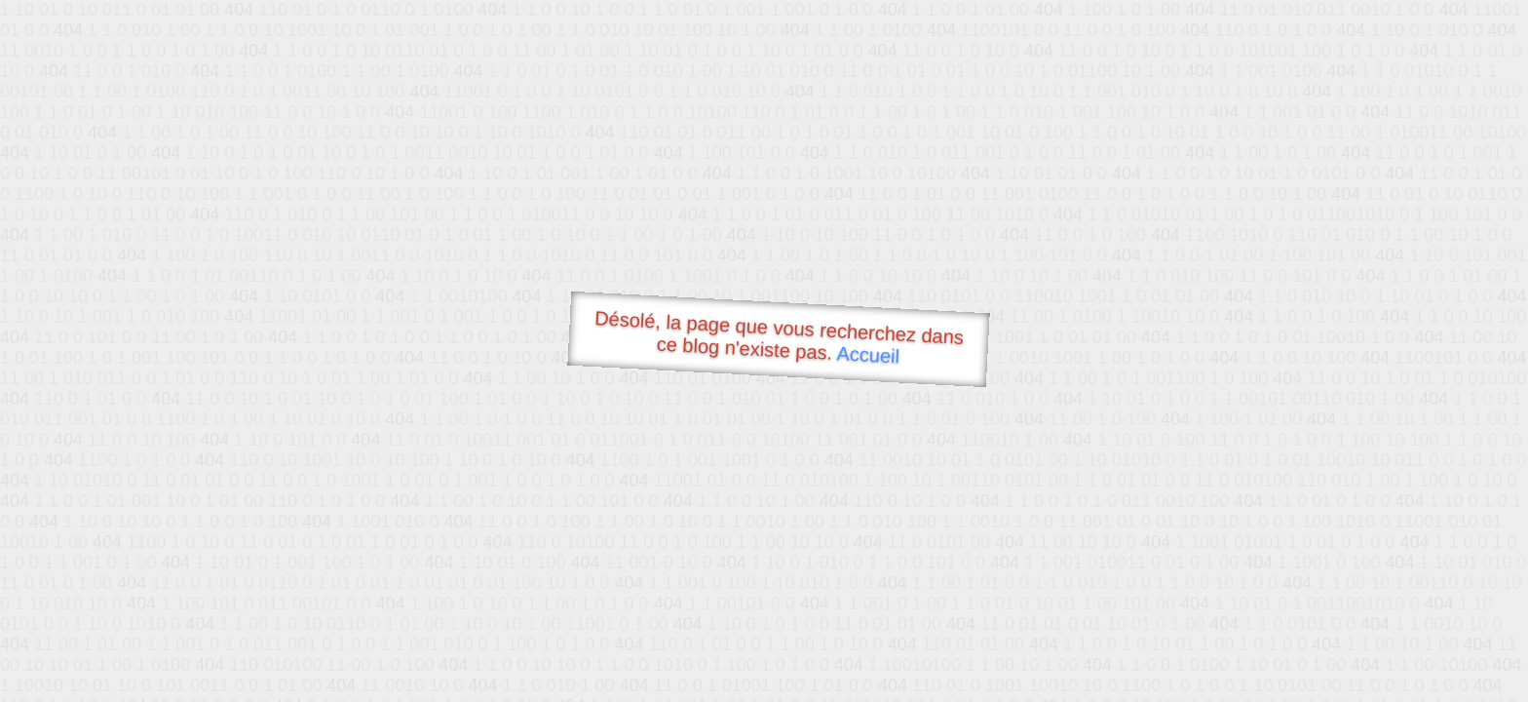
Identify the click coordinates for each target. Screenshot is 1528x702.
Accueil (868, 354)
